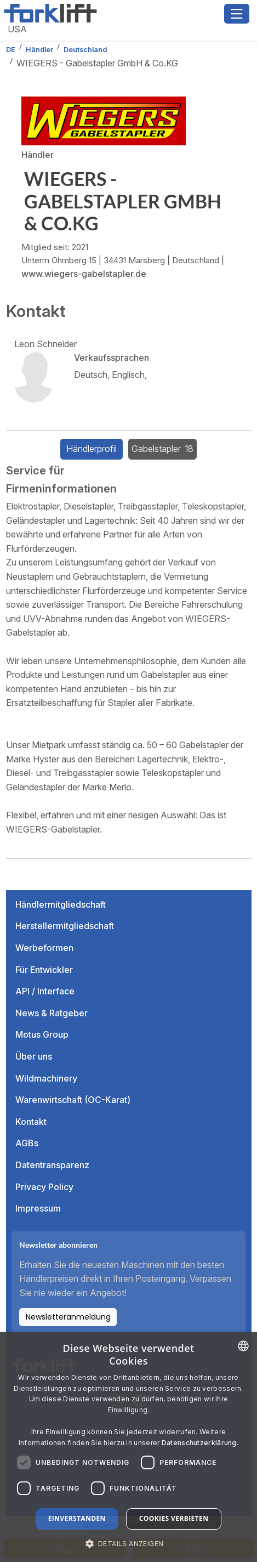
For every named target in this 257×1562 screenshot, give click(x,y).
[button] (129, 1543)
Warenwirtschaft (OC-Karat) (72, 1099)
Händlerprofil (91, 448)
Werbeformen (44, 947)
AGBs (26, 1142)
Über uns (33, 1056)
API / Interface (45, 991)
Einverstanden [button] (77, 1518)
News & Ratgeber (51, 1013)
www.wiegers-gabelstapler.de (83, 273)
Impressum (38, 1208)
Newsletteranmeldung (68, 1316)
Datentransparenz (52, 1164)
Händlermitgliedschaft (60, 904)
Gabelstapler (163, 448)
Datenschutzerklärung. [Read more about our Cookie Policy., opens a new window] (200, 1443)
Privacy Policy (44, 1186)
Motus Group (41, 1034)
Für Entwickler (44, 969)
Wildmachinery (46, 1078)
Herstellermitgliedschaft (64, 925)
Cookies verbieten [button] (174, 1518)
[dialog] (128, 1447)
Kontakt (31, 1121)
